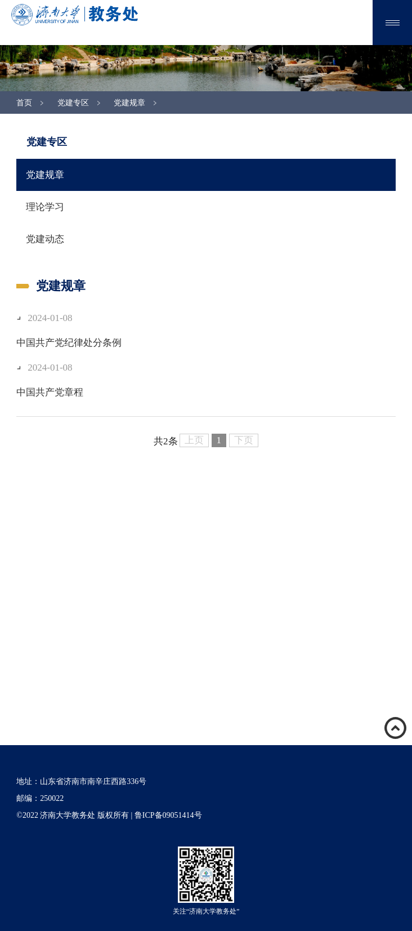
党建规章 (129, 103)
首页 (24, 103)
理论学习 (45, 207)
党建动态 (45, 239)
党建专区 (73, 103)
